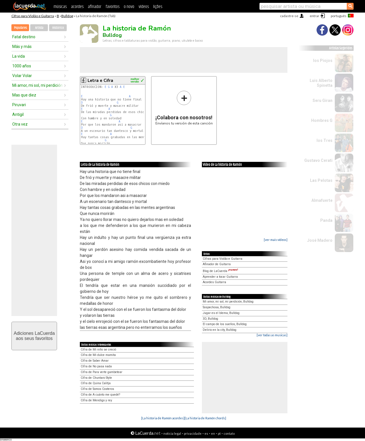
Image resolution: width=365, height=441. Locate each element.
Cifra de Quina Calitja (96, 383)
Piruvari (19, 104)
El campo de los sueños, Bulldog (225, 324)
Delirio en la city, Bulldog (219, 330)
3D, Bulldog (210, 319)
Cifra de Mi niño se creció (98, 349)
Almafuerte (321, 200)
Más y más (22, 46)
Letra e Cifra (100, 80)
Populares (20, 28)
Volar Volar (22, 75)
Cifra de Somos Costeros (97, 389)
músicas (60, 6)
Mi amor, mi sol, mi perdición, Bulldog (228, 301)
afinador (94, 6)
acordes (77, 6)
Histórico (58, 28)
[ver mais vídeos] (275, 239)
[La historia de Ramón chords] (205, 418)
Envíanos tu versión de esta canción (184, 108)
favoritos (112, 6)
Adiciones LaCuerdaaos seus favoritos (34, 336)
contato (229, 433)
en (213, 433)
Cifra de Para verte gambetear (101, 372)
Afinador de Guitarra (217, 264)
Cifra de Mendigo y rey (96, 400)
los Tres (324, 140)
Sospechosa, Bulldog (216, 307)
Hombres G (321, 120)
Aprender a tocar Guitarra (220, 277)
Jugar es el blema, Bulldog (221, 313)
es (206, 433)
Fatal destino (23, 37)
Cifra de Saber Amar (95, 361)
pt (219, 433)
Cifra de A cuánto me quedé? (100, 394)
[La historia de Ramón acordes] (162, 418)
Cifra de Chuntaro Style (96, 378)
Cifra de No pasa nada (96, 366)
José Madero (319, 240)
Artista (39, 28)
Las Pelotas (321, 180)
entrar (314, 16)
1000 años (21, 66)
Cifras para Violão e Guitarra (32, 16)
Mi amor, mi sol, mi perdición (37, 85)
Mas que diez (24, 95)
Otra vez (20, 124)
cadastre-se (289, 16)
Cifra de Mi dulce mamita (98, 355)
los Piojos (322, 60)
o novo (129, 6)
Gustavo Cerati (318, 160)
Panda (326, 220)
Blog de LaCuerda (220, 271)
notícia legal (172, 433)
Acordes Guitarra (214, 282)
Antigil (18, 114)
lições (157, 6)
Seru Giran (322, 100)
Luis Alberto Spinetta (321, 83)
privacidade (193, 433)
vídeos (144, 6)
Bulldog (67, 16)
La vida (18, 56)
